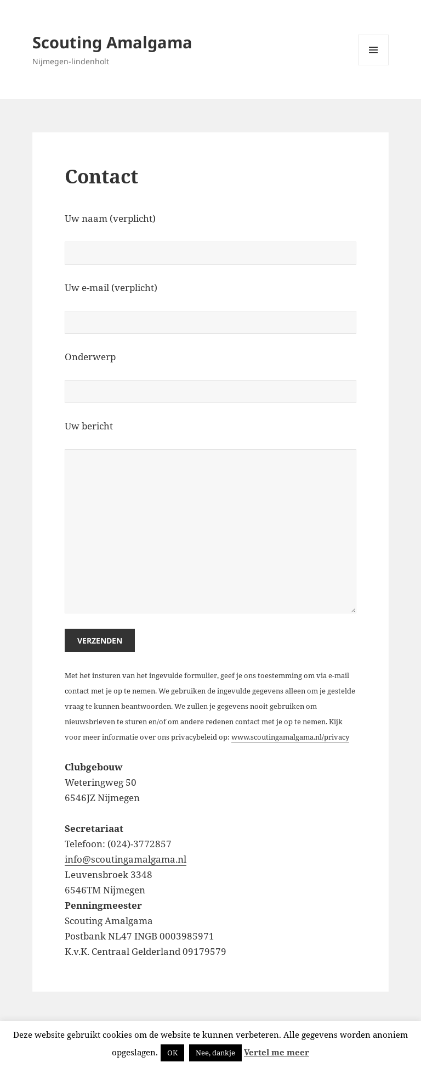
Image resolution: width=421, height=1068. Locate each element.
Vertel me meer (276, 1052)
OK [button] (172, 1053)
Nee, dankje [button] (215, 1053)
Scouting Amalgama (112, 42)
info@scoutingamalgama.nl (125, 859)
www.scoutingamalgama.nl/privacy (290, 737)
